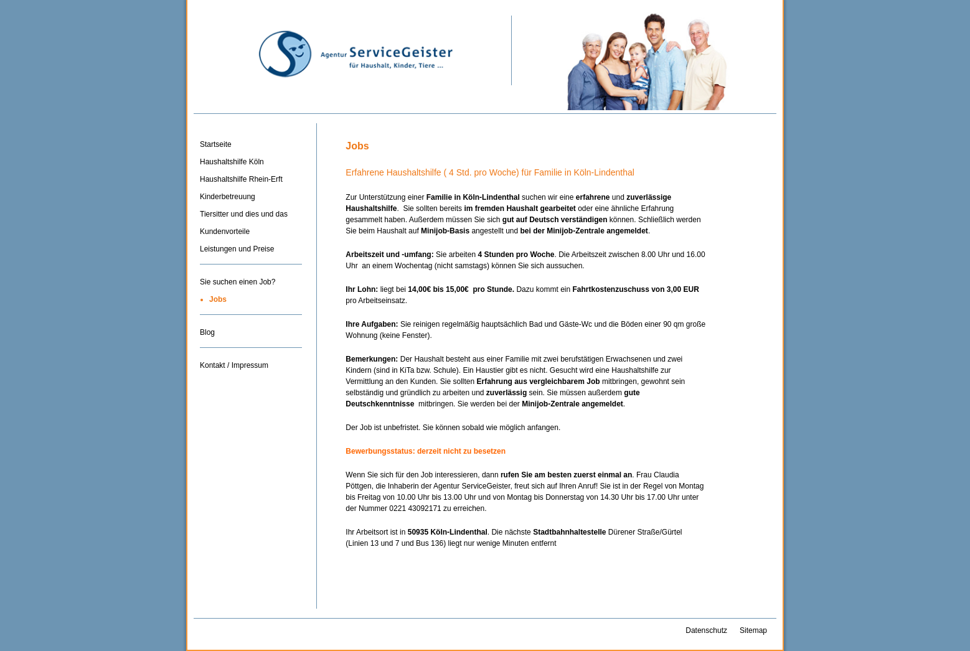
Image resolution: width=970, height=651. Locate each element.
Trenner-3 (251, 352)
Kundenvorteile (225, 231)
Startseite (216, 144)
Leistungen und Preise (237, 249)
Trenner (251, 268)
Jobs (218, 299)
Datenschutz (706, 630)
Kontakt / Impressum (234, 365)
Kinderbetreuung (227, 196)
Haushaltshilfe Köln (232, 161)
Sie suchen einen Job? (237, 282)
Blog (207, 332)
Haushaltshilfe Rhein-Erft (241, 179)
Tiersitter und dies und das (244, 214)
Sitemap (753, 630)
